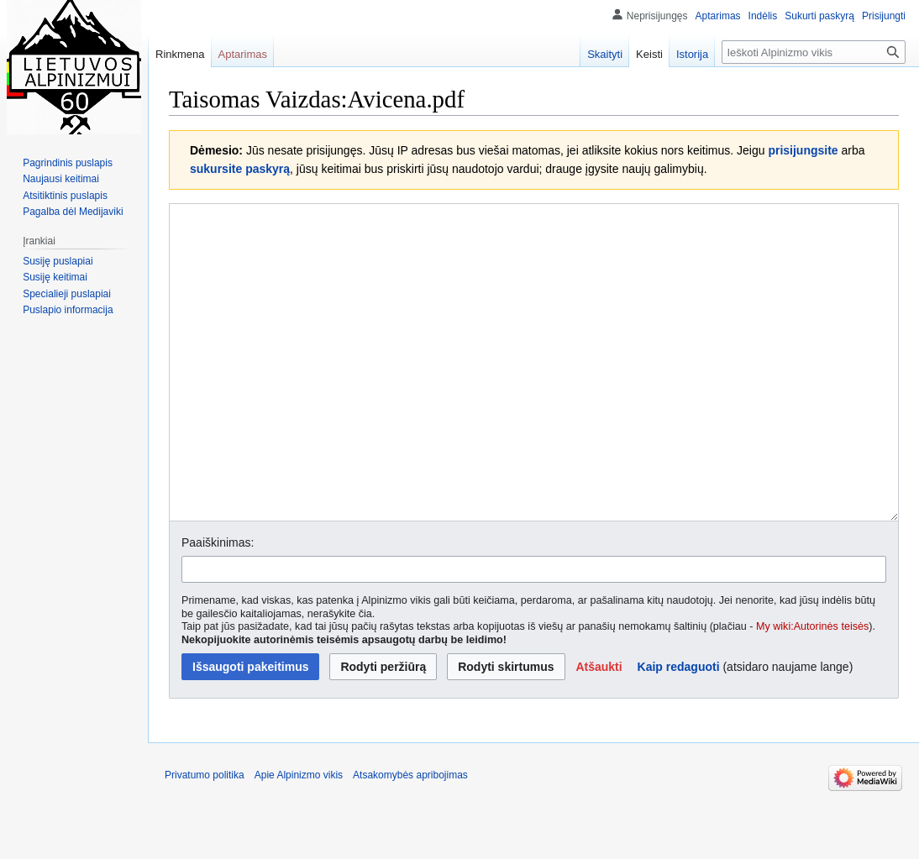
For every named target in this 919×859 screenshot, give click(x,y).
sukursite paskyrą (240, 168)
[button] (599, 729)
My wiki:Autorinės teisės (812, 689)
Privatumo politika (204, 838)
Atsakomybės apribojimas (410, 838)
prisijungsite (803, 150)
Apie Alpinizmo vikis (299, 838)
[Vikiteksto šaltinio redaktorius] (534, 394)
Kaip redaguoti (679, 729)
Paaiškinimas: (217, 605)
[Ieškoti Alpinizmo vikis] (814, 52)
